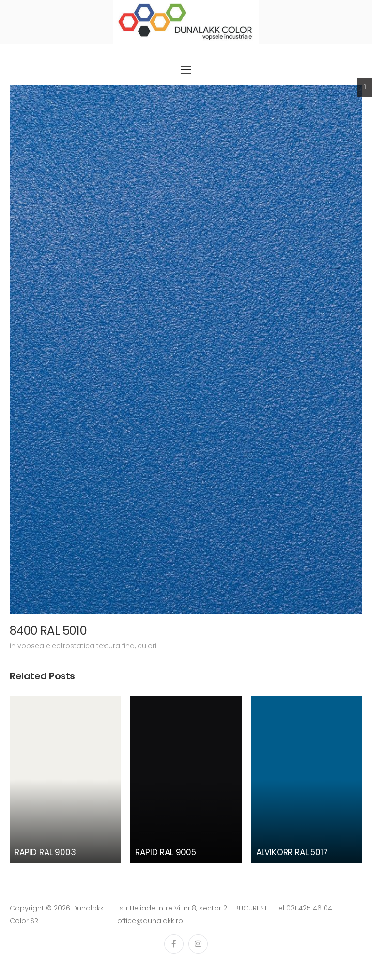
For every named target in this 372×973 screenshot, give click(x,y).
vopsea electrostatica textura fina (76, 646)
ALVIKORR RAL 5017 (292, 852)
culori (147, 646)
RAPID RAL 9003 (45, 852)
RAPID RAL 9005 (165, 852)
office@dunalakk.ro (150, 921)
